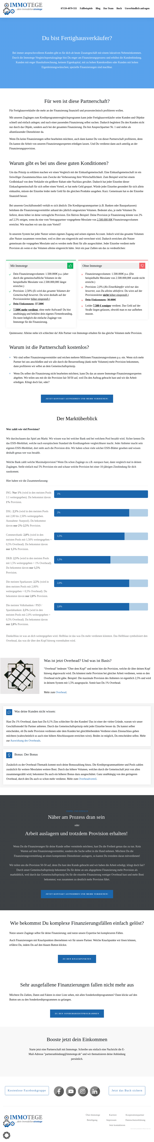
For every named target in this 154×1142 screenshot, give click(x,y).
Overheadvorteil (87, 778)
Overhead (61, 692)
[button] (6, 1135)
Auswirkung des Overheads (25, 740)
